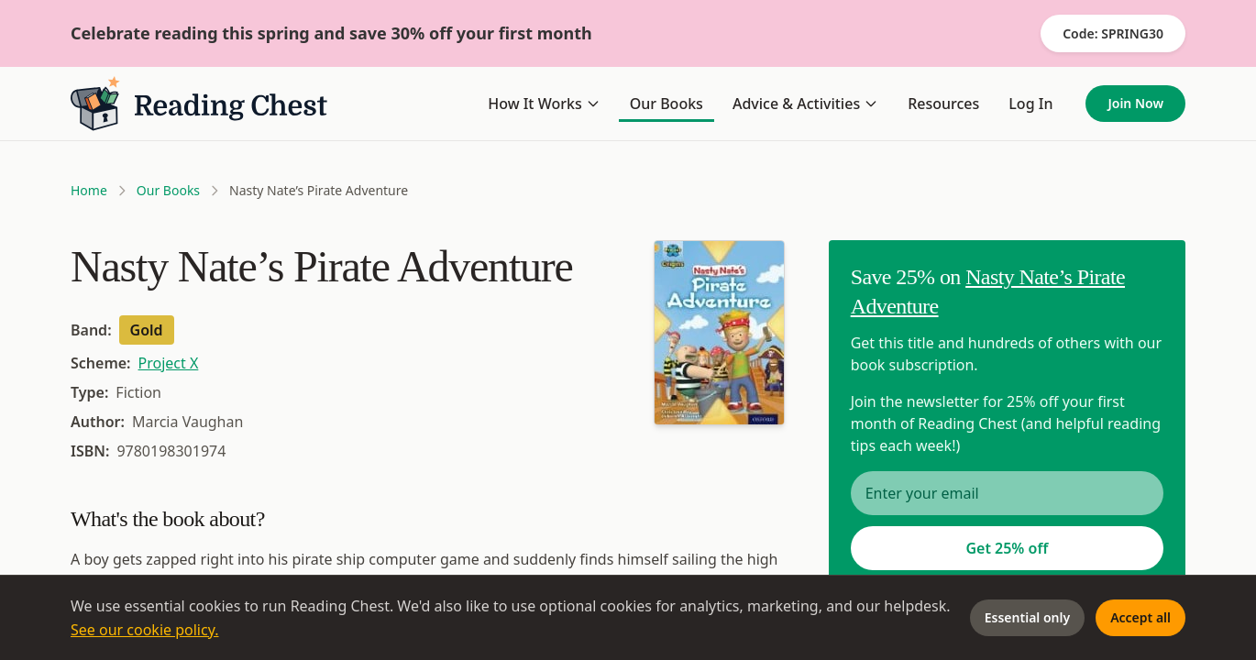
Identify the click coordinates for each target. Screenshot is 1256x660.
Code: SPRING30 (1113, 33)
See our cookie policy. (145, 630)
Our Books (666, 104)
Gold (146, 330)
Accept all (1140, 617)
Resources (943, 104)
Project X (168, 363)
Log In (1030, 104)
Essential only (1027, 617)
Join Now (1135, 103)
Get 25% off (1006, 548)
